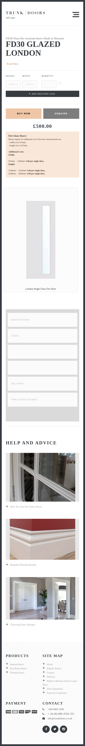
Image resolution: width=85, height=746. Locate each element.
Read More (12, 64)
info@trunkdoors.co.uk (60, 718)
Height (10, 76)
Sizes (15, 336)
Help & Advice (54, 668)
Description (20, 320)
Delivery (17, 383)
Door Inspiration (55, 689)
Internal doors (17, 664)
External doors (17, 672)
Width (26, 76)
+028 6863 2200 (56, 709)
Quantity (48, 76)
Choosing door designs (22, 624)
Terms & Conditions (57, 693)
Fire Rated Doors (24, 399)
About (50, 664)
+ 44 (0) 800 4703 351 (61, 713)
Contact (50, 672)
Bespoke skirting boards (23, 564)
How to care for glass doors (26, 506)
